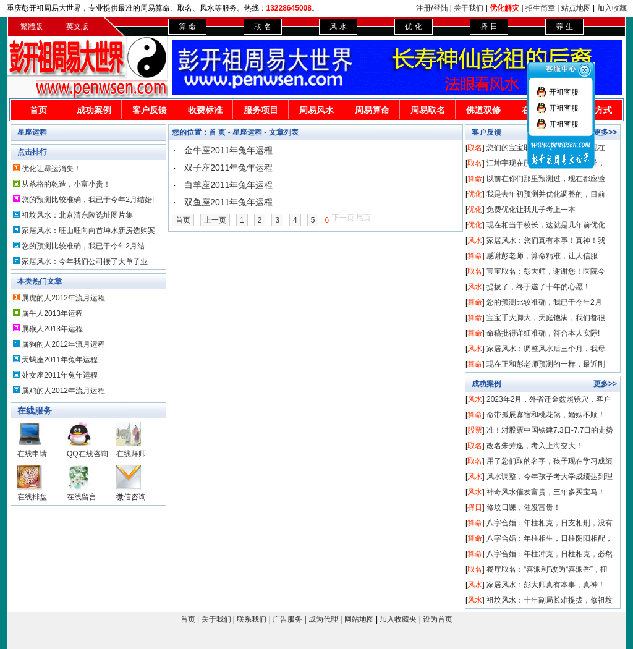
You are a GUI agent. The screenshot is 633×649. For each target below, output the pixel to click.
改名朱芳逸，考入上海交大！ (534, 445)
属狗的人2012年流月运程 (63, 344)
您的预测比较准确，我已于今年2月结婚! (88, 199)
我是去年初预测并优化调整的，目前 (545, 194)
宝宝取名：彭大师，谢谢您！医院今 (545, 271)
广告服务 (287, 619)
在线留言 (81, 497)
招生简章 (540, 8)
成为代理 (323, 619)
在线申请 (32, 453)
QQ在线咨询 (87, 453)
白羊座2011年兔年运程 (228, 185)
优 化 (413, 26)
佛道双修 (483, 110)
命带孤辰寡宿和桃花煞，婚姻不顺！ (545, 414)
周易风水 (316, 110)
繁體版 (31, 26)
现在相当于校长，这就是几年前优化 (545, 225)
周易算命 (372, 110)
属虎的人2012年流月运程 (63, 298)
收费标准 (205, 110)
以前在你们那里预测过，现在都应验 (545, 178)
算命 (474, 178)
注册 (423, 8)
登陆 (440, 8)
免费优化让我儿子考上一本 (531, 209)
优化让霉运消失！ (51, 168)
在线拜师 (131, 453)
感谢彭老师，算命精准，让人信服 (542, 256)
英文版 (77, 26)
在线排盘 (32, 497)
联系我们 (251, 619)
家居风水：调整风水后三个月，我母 (545, 348)
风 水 (337, 26)
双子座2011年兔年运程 (228, 167)
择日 (474, 507)
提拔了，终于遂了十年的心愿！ (538, 286)
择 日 (488, 26)
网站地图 (359, 619)
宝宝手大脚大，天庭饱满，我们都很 (545, 317)
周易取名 (427, 110)
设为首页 (437, 619)
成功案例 (94, 110)
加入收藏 (612, 8)
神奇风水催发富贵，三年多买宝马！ (545, 492)
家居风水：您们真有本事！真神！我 (545, 240)
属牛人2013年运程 (52, 313)
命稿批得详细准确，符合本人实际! (543, 333)
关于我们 (468, 8)
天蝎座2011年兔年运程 (60, 359)
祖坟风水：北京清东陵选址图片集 (77, 215)
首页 (38, 110)
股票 (474, 430)
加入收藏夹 (398, 619)
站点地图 (576, 8)
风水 (474, 240)
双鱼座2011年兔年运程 (228, 202)
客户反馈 (149, 110)
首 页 (217, 132)
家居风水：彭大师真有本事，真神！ (545, 584)
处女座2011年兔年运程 (60, 375)
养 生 (564, 26)
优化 (474, 194)
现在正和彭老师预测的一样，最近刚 (545, 364)
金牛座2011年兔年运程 (228, 150)
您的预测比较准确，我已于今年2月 (544, 302)
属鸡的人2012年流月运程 (63, 390)
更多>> (605, 384)
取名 (474, 147)
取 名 (262, 26)
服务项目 (261, 110)
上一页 (215, 220)
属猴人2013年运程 (52, 328)
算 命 (187, 26)
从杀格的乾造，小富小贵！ (66, 184)
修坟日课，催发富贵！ (523, 507)
